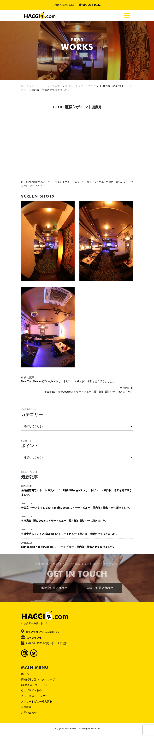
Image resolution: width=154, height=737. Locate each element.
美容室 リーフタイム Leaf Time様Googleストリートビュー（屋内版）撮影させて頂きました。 (76, 507)
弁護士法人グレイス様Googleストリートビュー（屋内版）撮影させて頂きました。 (69, 533)
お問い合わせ (29, 712)
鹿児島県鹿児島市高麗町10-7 (42, 632)
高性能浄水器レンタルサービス (39, 679)
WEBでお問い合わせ (100, 587)
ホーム (25, 674)
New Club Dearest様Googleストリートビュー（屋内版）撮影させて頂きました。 (68, 381)
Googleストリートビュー (35, 685)
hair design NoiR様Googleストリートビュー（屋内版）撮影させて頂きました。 (68, 546)
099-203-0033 (91, 4)
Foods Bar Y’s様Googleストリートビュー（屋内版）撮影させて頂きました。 (88, 391)
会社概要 (26, 707)
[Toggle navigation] (127, 15)
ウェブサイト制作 (31, 690)
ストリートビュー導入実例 (36, 701)
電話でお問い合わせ (54, 587)
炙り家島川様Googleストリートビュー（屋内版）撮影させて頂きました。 (64, 520)
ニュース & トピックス (34, 696)
